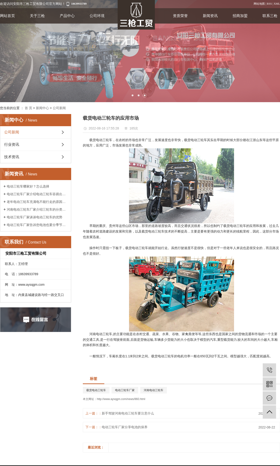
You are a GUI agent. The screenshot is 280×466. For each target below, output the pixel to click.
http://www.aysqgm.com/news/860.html (121, 399)
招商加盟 (240, 16)
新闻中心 (42, 108)
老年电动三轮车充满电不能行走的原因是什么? (37, 202)
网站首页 (7, 16)
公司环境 (97, 16)
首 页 (28, 108)
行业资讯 (11, 144)
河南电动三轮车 (153, 390)
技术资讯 (11, 157)
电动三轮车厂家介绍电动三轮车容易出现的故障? (37, 194)
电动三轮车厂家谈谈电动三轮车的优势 (34, 217)
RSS (269, 3)
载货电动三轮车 (96, 390)
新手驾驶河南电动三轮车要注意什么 (128, 413)
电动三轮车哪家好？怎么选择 (28, 186)
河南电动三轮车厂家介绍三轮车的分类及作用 (37, 209)
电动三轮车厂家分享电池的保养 (124, 427)
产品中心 (67, 16)
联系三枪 (269, 16)
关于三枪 (37, 16)
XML (277, 3)
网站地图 (259, 3)
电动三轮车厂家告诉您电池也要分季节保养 (37, 225)
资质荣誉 (180, 16)
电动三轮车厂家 (125, 390)
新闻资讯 (210, 16)
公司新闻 (59, 108)
